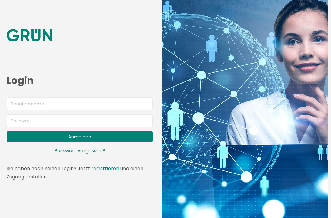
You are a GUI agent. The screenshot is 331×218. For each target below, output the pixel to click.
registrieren (105, 168)
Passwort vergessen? (79, 150)
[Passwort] (80, 120)
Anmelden (79, 137)
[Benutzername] (80, 103)
